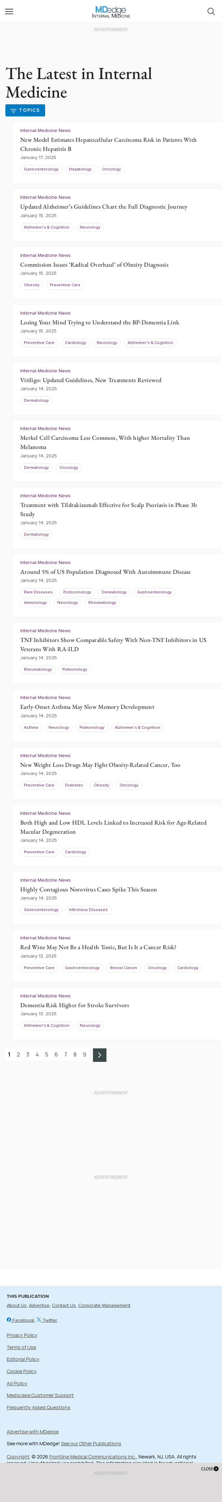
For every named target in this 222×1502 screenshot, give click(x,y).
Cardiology (75, 343)
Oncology (111, 169)
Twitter (47, 1320)
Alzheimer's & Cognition (46, 227)
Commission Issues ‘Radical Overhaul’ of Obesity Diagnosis (94, 264)
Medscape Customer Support (40, 1395)
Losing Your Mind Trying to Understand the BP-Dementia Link (99, 322)
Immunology (35, 603)
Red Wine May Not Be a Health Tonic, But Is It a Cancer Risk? (98, 947)
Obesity (31, 285)
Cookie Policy (22, 1371)
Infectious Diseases (88, 910)
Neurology (90, 227)
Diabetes (74, 785)
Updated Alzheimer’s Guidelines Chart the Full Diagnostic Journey (104, 206)
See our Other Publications (91, 1443)
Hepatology (80, 169)
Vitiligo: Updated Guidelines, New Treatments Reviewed (90, 380)
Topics (29, 110)
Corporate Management (104, 1305)
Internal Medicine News (45, 130)
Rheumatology (102, 603)
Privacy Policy (22, 1335)
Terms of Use (21, 1347)
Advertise (39, 1305)
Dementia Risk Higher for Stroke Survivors (74, 1005)
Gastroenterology (41, 169)
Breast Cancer (123, 968)
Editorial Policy (23, 1359)
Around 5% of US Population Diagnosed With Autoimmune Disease (105, 571)
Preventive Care (65, 285)
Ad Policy (17, 1383)
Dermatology (36, 401)
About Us (17, 1305)
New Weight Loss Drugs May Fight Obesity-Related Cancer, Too (100, 765)
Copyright (18, 1456)
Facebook (20, 1320)
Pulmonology (74, 670)
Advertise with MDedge (33, 1431)
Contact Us (64, 1305)
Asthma (31, 728)
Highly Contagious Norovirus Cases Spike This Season (88, 889)
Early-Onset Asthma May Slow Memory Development (87, 706)
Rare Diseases (38, 592)
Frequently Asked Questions (38, 1407)
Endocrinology (77, 592)
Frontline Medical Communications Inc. (92, 1456)
